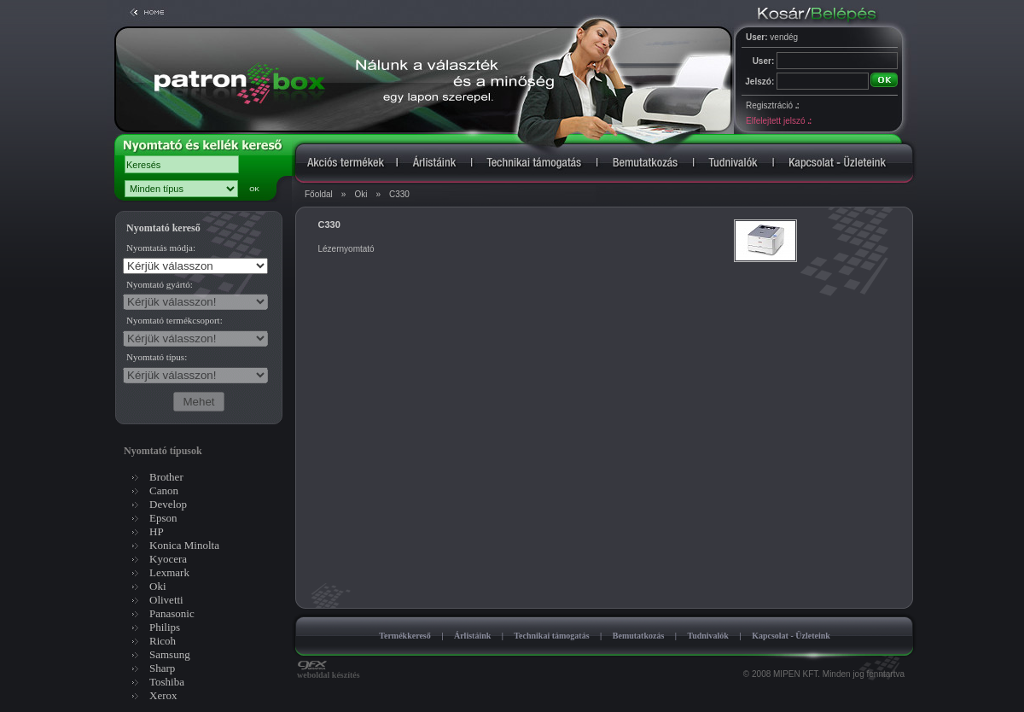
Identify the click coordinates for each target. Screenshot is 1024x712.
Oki (360, 194)
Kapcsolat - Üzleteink (791, 635)
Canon (163, 490)
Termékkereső (405, 635)
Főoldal (319, 194)
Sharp (162, 668)
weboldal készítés (328, 671)
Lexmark (169, 572)
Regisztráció (772, 105)
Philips (164, 627)
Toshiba (166, 681)
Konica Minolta (184, 545)
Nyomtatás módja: (160, 247)
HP (156, 531)
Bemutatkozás (639, 635)
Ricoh (162, 640)
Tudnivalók (708, 635)
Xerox (163, 695)
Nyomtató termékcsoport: (174, 320)
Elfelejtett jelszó (778, 120)
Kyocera (168, 558)
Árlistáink (472, 635)
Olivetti (166, 599)
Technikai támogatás (551, 635)
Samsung (169, 654)
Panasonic (172, 613)
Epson (163, 517)
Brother (166, 476)
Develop (168, 504)
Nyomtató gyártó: (159, 284)
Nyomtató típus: (156, 357)
